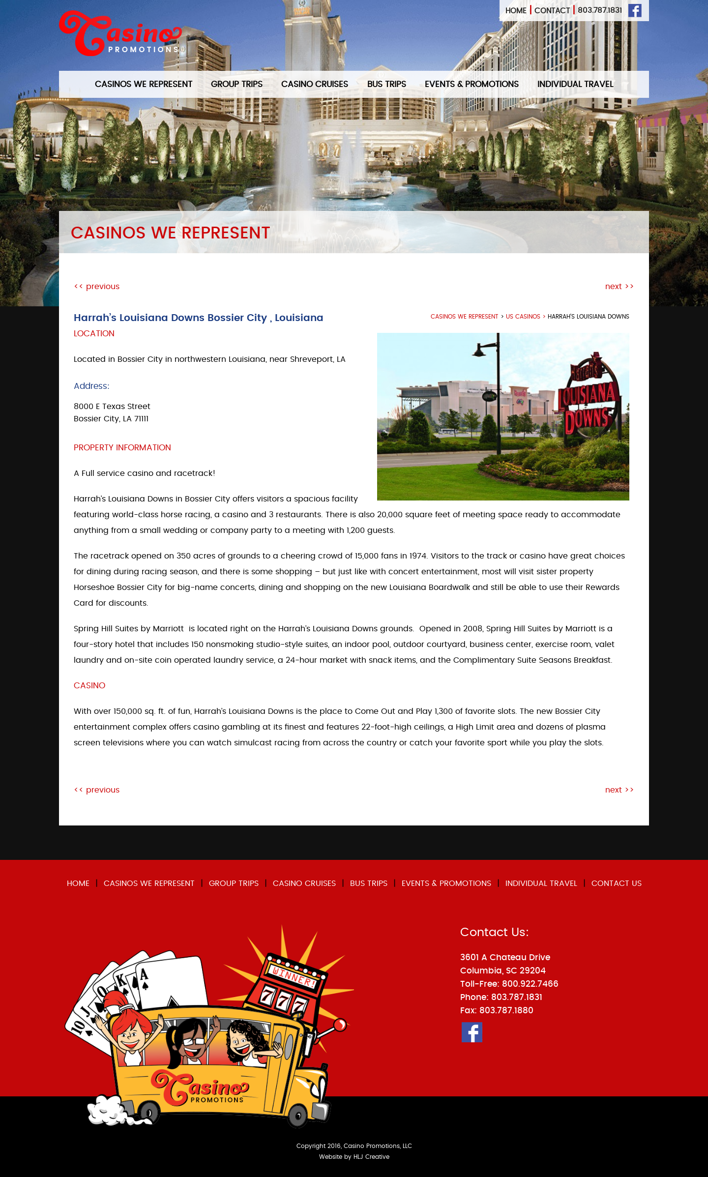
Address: (92, 386)
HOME (78, 883)
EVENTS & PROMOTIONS (472, 84)
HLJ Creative (371, 1157)
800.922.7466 (530, 984)
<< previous (96, 287)
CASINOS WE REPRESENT (143, 84)
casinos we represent (465, 317)
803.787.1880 (506, 1010)
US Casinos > (527, 317)
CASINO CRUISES (314, 84)
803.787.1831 (600, 10)
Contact (552, 11)
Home (516, 11)
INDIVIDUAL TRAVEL (575, 84)
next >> (619, 287)
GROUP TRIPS (237, 84)
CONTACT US (616, 883)
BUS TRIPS (386, 84)
